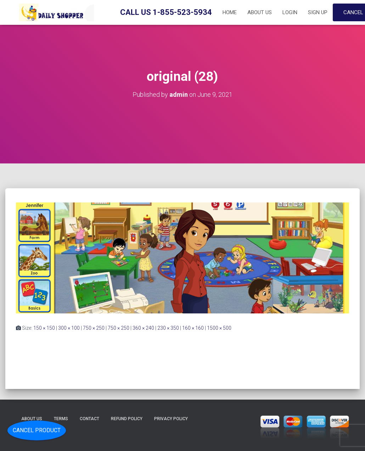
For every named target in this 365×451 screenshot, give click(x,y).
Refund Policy (126, 418)
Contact (89, 418)
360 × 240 (143, 328)
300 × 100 (69, 328)
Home (230, 12)
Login (289, 12)
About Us (259, 12)
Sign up (317, 12)
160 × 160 (193, 328)
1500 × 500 (219, 328)
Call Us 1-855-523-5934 (166, 12)
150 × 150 (44, 328)
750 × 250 (94, 328)
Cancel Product (37, 430)
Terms (61, 418)
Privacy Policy (171, 418)
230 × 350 (168, 328)
